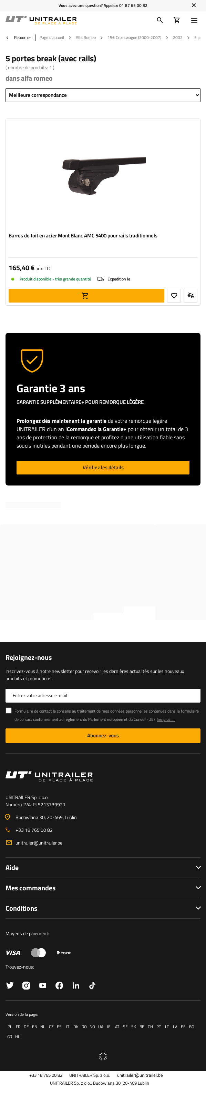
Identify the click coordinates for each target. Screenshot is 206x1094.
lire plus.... (166, 719)
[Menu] (195, 20)
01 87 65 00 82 (133, 5)
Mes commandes (30, 887)
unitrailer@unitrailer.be (39, 842)
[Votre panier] (176, 20)
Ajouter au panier (86, 296)
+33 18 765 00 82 (34, 830)
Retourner (18, 37)
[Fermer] (194, 5)
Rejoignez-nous (29, 657)
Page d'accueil (52, 37)
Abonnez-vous (103, 735)
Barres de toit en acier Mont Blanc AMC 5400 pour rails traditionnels (83, 235)
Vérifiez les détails (103, 467)
